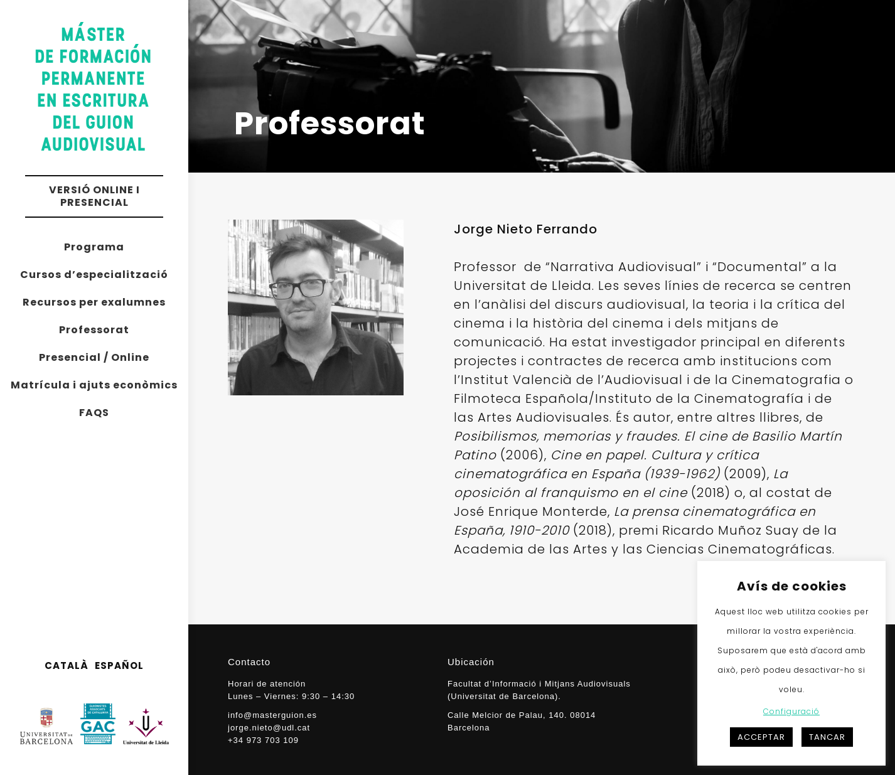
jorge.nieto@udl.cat (269, 727)
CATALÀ (66, 665)
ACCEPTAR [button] (761, 737)
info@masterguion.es (272, 715)
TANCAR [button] (827, 737)
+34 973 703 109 (263, 740)
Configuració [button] (791, 711)
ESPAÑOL (119, 665)
